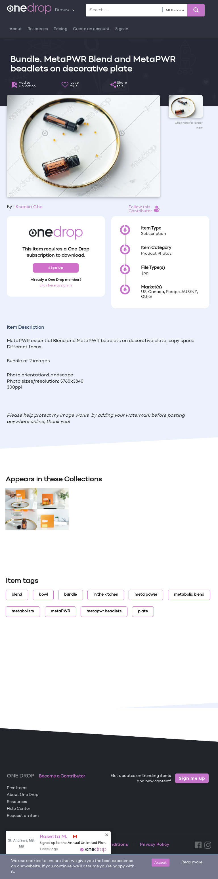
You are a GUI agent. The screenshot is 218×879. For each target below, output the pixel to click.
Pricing (60, 29)
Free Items (17, 788)
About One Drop (22, 795)
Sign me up (192, 778)
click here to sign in (56, 285)
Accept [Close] (160, 862)
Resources (38, 29)
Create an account (91, 29)
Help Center (18, 809)
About (16, 29)
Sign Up (55, 268)
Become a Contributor (62, 776)
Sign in (121, 29)
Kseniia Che (29, 207)
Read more (191, 862)
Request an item (23, 816)
